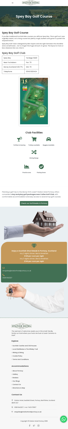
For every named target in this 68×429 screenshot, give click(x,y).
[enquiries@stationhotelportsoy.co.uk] (3, 268)
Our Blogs (16, 381)
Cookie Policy (17, 356)
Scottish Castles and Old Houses (25, 346)
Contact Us (17, 384)
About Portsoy (18, 371)
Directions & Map (19, 388)
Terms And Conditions (21, 359)
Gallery (15, 374)
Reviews (15, 378)
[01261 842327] (3, 275)
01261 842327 (7, 278)
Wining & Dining (18, 353)
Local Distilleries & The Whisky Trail (25, 349)
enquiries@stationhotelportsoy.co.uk (16, 271)
